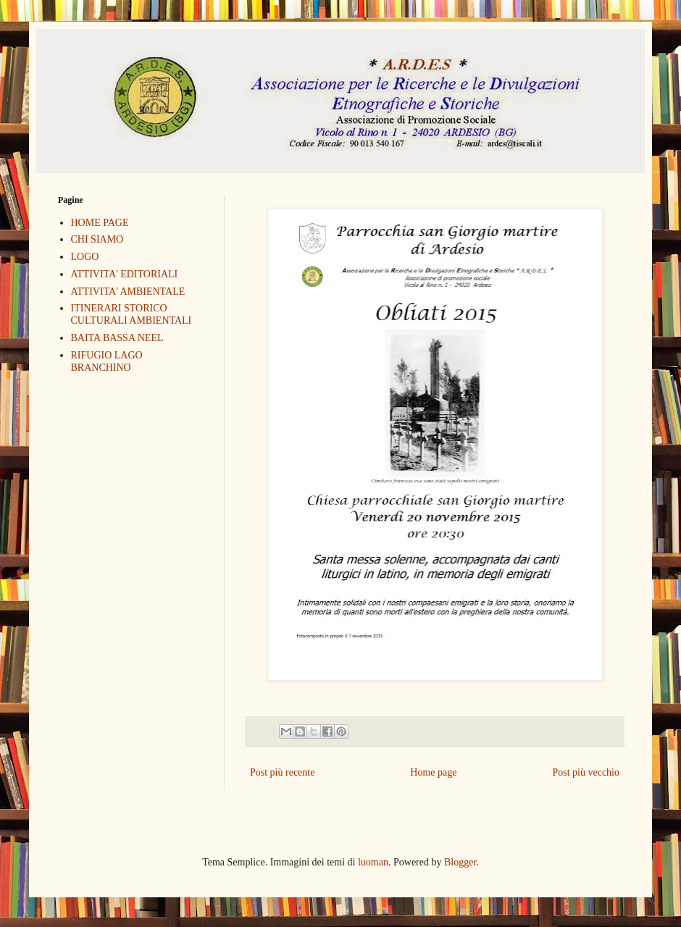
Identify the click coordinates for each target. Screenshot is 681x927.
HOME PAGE (100, 222)
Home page (433, 772)
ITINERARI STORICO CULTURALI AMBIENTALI (131, 314)
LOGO (85, 256)
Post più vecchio (585, 772)
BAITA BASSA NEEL (117, 337)
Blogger (460, 862)
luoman (373, 862)
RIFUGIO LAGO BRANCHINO (107, 361)
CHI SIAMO (97, 239)
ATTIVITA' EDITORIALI (124, 274)
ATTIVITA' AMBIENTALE (128, 291)
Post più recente (282, 772)
